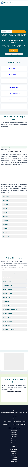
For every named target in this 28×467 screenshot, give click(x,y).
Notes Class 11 (14, 440)
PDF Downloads (14, 457)
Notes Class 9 (14, 436)
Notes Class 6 (14, 430)
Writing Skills (14, 461)
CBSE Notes (14, 451)
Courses (14, 418)
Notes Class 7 (14, 432)
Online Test (14, 453)
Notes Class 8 (14, 434)
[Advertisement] (13, 15)
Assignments (14, 459)
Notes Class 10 (14, 438)
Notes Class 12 (14, 442)
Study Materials (14, 455)
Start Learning (13, 50)
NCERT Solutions (14, 449)
